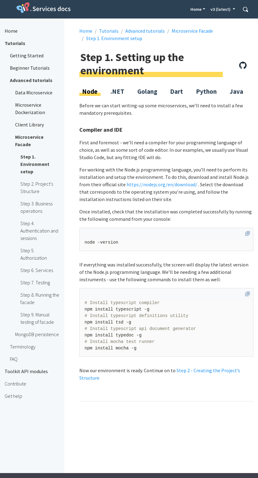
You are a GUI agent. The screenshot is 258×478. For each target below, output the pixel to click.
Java (236, 92)
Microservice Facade (192, 31)
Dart (176, 92)
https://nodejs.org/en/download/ (162, 184)
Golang (147, 92)
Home (196, 9)
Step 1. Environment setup (114, 38)
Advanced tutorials (145, 31)
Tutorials (109, 31)
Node (90, 92)
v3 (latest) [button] (220, 9)
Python (206, 92)
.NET (117, 92)
